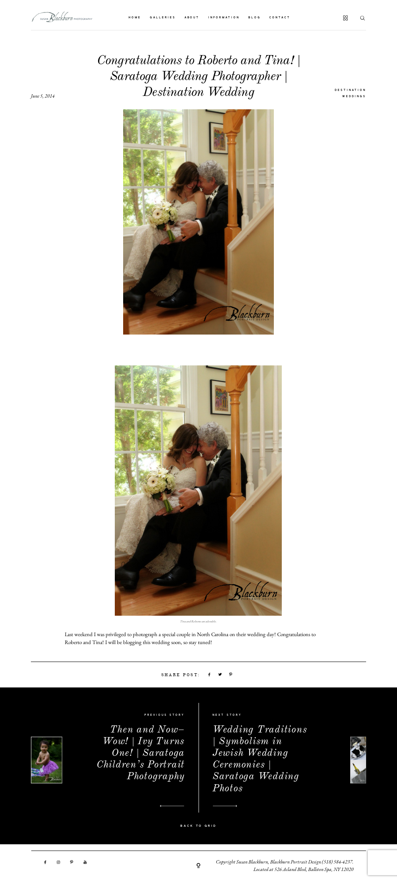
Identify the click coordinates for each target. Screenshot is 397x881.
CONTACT (280, 17)
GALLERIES (163, 17)
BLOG (254, 17)
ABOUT (192, 17)
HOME (135, 17)
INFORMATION (224, 17)
